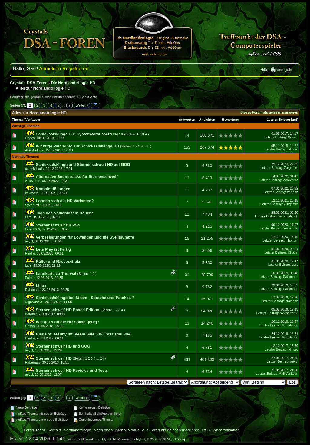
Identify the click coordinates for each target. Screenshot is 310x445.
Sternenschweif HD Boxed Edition (67, 310)
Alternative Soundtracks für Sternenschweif (76, 176)
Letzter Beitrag (278, 119)
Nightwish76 (34, 302)
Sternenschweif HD (53, 358)
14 (187, 299)
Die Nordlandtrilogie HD (73, 83)
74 (187, 135)
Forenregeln (281, 69)
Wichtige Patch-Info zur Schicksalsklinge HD (77, 146)
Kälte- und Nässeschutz (58, 261)
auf (294, 119)
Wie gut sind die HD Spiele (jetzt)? (67, 322)
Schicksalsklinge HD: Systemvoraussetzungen (79, 134)
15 (187, 238)
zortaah (292, 192)
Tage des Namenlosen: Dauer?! (65, 213)
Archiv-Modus (127, 430)
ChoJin (293, 252)
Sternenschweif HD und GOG (63, 346)
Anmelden (50, 68)
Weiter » (82, 105)
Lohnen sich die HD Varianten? (65, 201)
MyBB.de (109, 439)
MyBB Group (176, 439)
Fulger (30, 277)
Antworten (187, 119)
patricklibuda (34, 168)
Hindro (293, 149)
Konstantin (290, 325)
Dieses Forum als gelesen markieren (269, 112)
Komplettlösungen (53, 188)
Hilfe (264, 69)
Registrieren (75, 68)
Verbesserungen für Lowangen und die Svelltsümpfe (85, 237)
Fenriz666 (32, 229)
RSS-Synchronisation (221, 430)
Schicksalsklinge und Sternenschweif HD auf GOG (83, 164)
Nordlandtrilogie (77, 430)
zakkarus (31, 193)
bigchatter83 (289, 313)
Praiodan (291, 301)
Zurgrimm (291, 168)
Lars (28, 217)
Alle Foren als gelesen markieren (171, 430)
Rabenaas (290, 277)
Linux (41, 285)
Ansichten (207, 119)
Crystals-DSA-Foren (29, 83)
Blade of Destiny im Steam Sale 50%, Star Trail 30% (83, 334)
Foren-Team (34, 430)
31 (187, 274)
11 (187, 178)
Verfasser (33, 119)
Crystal (30, 138)
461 (187, 359)
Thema (17, 119)
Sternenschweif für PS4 (58, 225)
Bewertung (230, 119)
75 (187, 311)
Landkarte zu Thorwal (56, 273)
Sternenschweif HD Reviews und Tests (72, 370)
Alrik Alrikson (34, 150)
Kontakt (54, 430)
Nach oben (103, 430)
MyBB (140, 439)
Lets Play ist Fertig (53, 249)
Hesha (30, 326)
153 (187, 147)
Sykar (29, 205)
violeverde (32, 181)
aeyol (29, 241)
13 (187, 323)
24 (102, 358)
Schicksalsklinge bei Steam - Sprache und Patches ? (85, 297)
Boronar (31, 314)
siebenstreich (288, 216)
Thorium (292, 240)
